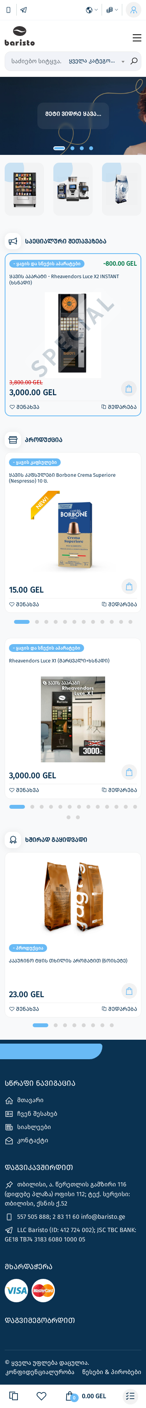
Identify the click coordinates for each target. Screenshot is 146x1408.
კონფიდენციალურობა (40, 1372)
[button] (59, 148)
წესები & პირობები (111, 1372)
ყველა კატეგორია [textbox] (95, 60)
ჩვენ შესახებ (31, 1114)
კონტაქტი (26, 1140)
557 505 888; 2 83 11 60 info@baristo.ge (65, 1217)
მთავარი (24, 1100)
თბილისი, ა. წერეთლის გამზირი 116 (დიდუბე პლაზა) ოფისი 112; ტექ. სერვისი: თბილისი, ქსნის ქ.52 (67, 1194)
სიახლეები (28, 1127)
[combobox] (96, 61)
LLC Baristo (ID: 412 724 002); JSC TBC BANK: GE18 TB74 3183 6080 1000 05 (70, 1234)
